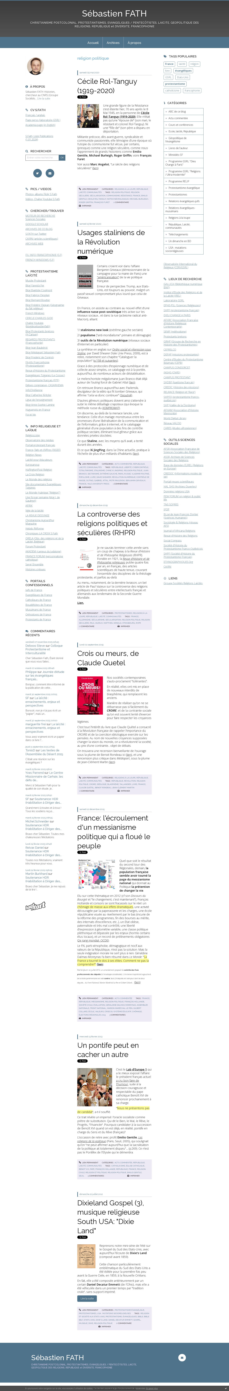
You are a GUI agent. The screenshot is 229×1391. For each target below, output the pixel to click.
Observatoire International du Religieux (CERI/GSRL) (180, 265)
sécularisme (97, 620)
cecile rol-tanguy (97, 199)
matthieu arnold (112, 623)
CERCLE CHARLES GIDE (39, 318)
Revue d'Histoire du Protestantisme (45, 370)
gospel (137, 1320)
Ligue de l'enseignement (38, 400)
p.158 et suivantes (105, 360)
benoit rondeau (103, 787)
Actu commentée (123, 464)
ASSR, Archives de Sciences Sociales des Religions (179, 458)
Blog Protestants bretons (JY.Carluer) (39, 333)
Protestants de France (38, 619)
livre (93, 477)
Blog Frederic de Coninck (39, 357)
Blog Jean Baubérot (36, 347)
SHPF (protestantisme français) (181, 310)
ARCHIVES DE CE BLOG (38, 229)
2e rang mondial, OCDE (93, 940)
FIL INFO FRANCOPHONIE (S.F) (43, 255)
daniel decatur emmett (120, 1320)
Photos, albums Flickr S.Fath (41, 194)
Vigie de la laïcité (34, 510)
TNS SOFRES (171, 504)
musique (83, 1323)
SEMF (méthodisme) (175, 331)
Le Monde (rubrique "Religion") (42, 492)
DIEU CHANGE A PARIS (177, 315)
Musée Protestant (35, 280)
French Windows (34, 313)
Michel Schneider (37, 821)
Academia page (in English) (40, 125)
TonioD (30, 750)
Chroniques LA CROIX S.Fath (41, 533)
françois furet (102, 202)
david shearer (104, 477)
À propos (134, 43)
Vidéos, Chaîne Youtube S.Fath (42, 199)
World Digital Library (175, 418)
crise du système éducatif (118, 1011)
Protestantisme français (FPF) (42, 380)
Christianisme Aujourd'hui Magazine (39, 521)
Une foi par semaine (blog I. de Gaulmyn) (42, 499)
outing (89, 480)
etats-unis (89, 1320)
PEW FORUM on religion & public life (182, 498)
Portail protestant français (40, 445)
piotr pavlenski (117, 480)
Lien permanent (88, 189)
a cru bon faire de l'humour (127, 1082)
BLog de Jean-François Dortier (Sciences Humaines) (181, 516)
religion (195, 64)
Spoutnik (126, 395)
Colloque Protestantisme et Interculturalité (44, 649)
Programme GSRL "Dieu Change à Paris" (180, 163)
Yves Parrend (34, 772)
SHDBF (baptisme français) (179, 382)
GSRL (168, 77)
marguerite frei (35, 724)
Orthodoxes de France (38, 614)
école (91, 1011)
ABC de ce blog (177, 111)
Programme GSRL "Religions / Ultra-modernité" (183, 173)
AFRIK (28, 505)
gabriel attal (101, 480)
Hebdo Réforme (34, 528)
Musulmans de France (38, 609)
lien (95, 168)
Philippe (31, 672)
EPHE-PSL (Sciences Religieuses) (182, 305)
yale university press (98, 484)
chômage (137, 1011)
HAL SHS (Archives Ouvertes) (180, 486)
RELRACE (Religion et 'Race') (179, 392)
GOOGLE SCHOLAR (36, 224)
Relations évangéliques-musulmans (180, 209)
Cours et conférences (181, 125)
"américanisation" (108, 277)
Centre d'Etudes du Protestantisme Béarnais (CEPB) (183, 361)
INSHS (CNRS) (172, 372)
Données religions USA (177, 491)
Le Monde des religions (38, 479)
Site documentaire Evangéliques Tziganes (43, 486)
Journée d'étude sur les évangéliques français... (44, 675)
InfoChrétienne (33, 390)
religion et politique (96, 1172)
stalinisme (99, 470)
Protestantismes (123, 613)
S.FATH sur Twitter (35, 234)
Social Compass (173, 540)
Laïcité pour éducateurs (38, 460)
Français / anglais (35, 115)
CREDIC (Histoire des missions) (181, 387)
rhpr (138, 623)
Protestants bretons (175, 336)
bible (140, 1316)
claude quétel (86, 787)
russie (127, 474)
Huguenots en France (37, 409)
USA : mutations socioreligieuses (114, 1313)
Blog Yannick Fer (34, 285)
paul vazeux (96, 623)
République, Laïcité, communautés (103, 616)
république (117, 467)
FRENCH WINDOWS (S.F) (39, 260)
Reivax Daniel (34, 847)
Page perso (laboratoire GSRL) (42, 120)
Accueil (93, 43)
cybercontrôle (140, 467)
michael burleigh (139, 199)
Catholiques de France (38, 600)
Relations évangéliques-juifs (184, 201)
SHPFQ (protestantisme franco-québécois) (181, 398)
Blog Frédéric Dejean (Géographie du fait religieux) (44, 306)
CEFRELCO (170, 349)
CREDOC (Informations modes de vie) (183, 475)
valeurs (99, 1011)
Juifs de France (33, 590)
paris (120, 474)
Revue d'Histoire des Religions (181, 535)
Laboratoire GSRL (174, 300)
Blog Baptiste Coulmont (38, 290)
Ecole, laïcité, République (182, 131)
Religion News (33, 455)
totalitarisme (86, 470)
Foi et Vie (30, 414)
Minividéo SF (176, 154)
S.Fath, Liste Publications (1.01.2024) (39, 137)
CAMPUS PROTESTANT (177, 377)
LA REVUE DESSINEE (37, 515)
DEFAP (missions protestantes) (181, 354)
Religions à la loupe (125, 189)
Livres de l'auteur (178, 148)
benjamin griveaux (136, 480)
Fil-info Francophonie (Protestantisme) (37, 364)
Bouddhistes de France (38, 605)
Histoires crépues (35, 569)
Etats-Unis (182, 77)
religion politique (120, 192)
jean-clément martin (123, 787)
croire (92, 784)
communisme (113, 196)
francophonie (192, 90)
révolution (130, 781)
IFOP (166, 509)
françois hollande (134, 1002)
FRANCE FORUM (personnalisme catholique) (44, 558)
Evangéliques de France (38, 595)
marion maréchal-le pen (119, 1008)
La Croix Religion (34, 474)
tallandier (125, 784)
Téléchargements (178, 234)
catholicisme (118, 1166)
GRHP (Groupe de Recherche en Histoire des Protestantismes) (182, 343)
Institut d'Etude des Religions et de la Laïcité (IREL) (183, 294)
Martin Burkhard (36, 873)
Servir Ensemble (34, 564)
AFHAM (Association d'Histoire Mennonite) (181, 411)
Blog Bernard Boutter (37, 300)
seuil (81, 1176)
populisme (84, 477)
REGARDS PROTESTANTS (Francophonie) (40, 341)
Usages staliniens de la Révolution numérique (111, 241)
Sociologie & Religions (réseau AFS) (181, 524)
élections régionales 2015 (92, 1015)
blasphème (113, 784)
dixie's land (102, 1320)
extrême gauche (108, 474)
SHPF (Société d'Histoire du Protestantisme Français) (179, 555)
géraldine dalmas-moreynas (121, 1005)
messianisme (97, 1002)
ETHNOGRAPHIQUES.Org (178, 562)
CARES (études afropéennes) (180, 428)
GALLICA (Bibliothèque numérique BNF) (183, 285)
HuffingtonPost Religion (38, 469)
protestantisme (114, 1316)
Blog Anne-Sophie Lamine (40, 405)
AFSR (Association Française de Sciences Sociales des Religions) (182, 450)
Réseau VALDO (172, 423)
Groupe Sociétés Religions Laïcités (183, 583)
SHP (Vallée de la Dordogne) (180, 405)
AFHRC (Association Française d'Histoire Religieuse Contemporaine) (181, 323)
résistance (126, 196)
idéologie (101, 784)
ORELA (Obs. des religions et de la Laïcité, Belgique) (44, 540)
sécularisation (97, 196)
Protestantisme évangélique (129, 1310)
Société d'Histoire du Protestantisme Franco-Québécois (183, 547)
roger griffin (86, 202)
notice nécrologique (118, 199)
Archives (113, 43)
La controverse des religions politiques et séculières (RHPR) (112, 523)
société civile (86, 1005)
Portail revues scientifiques (179, 481)
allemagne (84, 620)
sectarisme (93, 474)
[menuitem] (93, 42)
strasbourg (128, 623)
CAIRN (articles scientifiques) (41, 238)
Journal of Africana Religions (179, 530)
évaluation (99, 1005)
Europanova (32, 464)
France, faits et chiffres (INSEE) (43, 450)
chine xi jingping (114, 470)
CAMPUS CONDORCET (177, 367)
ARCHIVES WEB (34, 243)
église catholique (135, 1166)
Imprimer (85, 206)
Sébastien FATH (114, 13)
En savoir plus (152, 1388)
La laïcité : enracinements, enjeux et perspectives (42, 701)
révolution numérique (123, 477)
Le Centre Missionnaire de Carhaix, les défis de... (44, 776)
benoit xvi (84, 1169)
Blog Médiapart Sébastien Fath (42, 352)
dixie (90, 1323)
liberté (128, 467)
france (136, 196)
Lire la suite (43, 98)
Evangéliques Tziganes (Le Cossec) (45, 375)
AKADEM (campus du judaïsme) (43, 551)
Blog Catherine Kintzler (38, 395)
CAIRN (167, 566)
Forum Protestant (35, 546)
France (169, 64)
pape (92, 1169)
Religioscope (32, 435)
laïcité (182, 64)
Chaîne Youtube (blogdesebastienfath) (37, 324)
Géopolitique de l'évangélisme (176, 139)
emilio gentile (134, 1172)
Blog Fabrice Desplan (37, 295)
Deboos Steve (35, 645)
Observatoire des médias (39, 440)
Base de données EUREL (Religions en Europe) (183, 466)
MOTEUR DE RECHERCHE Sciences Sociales (40, 217)
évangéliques (130, 1316)
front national (98, 1008)
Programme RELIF (179, 181)
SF (27, 698)
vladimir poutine (140, 474)
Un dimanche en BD (180, 241)
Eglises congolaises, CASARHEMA (44, 385)
